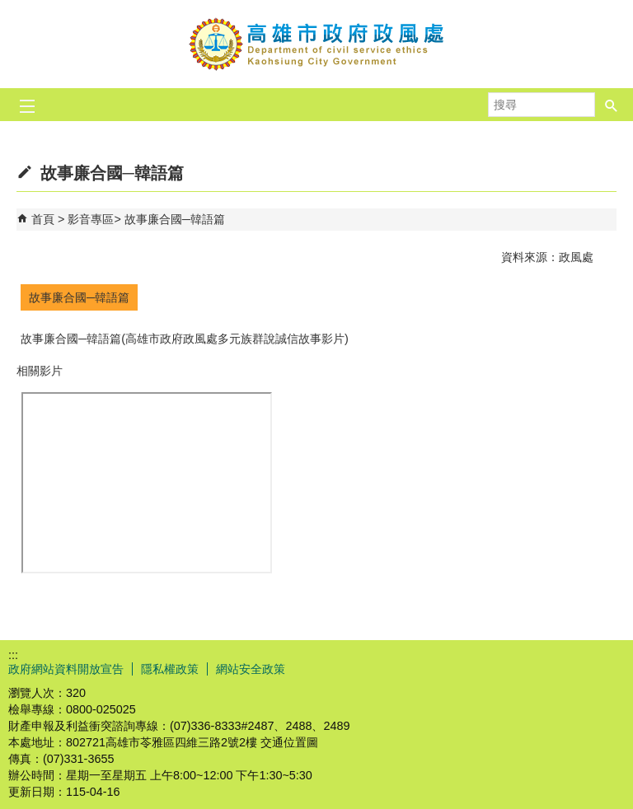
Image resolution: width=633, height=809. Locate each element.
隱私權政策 (170, 669)
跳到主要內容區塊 (8, 8)
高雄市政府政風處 (316, 44)
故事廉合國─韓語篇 (174, 219)
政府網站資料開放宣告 (66, 669)
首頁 (42, 219)
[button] (611, 99)
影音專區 (91, 219)
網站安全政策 (250, 669)
